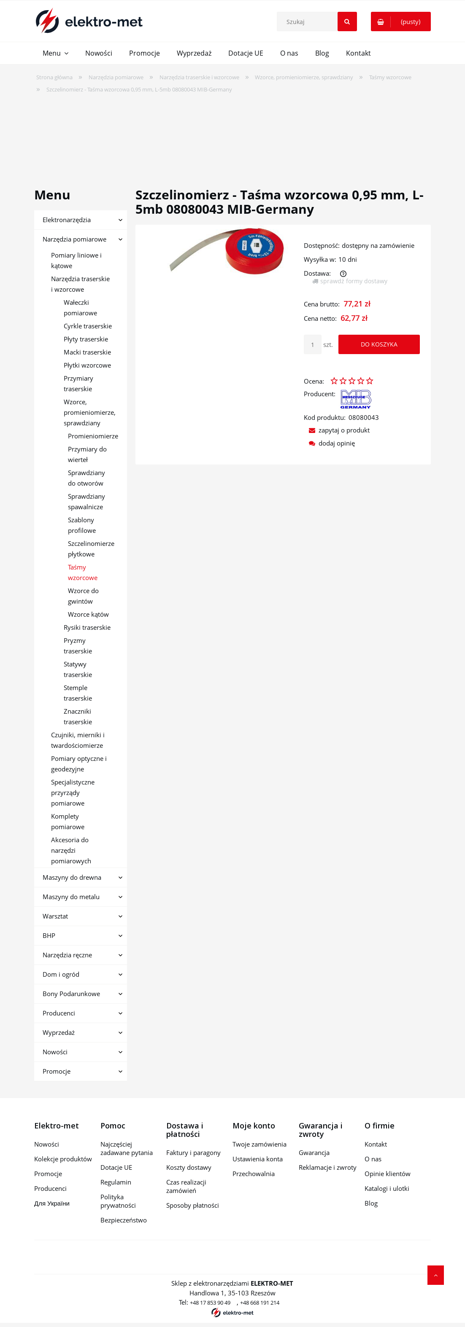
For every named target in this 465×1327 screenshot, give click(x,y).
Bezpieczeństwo (123, 1220)
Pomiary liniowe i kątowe (76, 260)
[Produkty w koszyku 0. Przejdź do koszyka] (401, 21)
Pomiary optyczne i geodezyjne (79, 763)
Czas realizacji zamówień (186, 1186)
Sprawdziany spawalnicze (86, 501)
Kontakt (376, 1144)
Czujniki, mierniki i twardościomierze (78, 740)
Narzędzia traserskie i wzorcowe (80, 283)
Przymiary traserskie (78, 383)
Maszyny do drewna (72, 877)
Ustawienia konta (257, 1159)
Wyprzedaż (59, 1032)
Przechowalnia (253, 1173)
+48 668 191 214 (259, 1302)
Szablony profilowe (82, 525)
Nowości (55, 1052)
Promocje (56, 1071)
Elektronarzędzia (67, 219)
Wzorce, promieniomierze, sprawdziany (90, 412)
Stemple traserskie (78, 692)
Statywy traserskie (78, 669)
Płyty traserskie (86, 339)
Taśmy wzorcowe (82, 572)
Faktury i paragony (193, 1152)
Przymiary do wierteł (87, 454)
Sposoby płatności (192, 1205)
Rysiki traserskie (87, 627)
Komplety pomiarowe (67, 821)
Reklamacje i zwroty (328, 1167)
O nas (373, 1159)
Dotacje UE (116, 1167)
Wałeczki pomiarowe (80, 307)
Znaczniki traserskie (78, 716)
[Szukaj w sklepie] (318, 21)
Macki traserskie (87, 352)
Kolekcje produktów (63, 1159)
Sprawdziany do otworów (86, 477)
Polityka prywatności (118, 1201)
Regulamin (115, 1182)
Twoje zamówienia (259, 1144)
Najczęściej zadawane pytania (126, 1148)
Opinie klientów (388, 1173)
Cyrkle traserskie (88, 326)
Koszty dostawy (188, 1167)
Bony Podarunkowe (71, 993)
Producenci (59, 1013)
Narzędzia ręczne (67, 955)
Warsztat (55, 916)
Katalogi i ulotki (387, 1188)
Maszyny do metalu (71, 896)
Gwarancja (314, 1152)
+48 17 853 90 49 (210, 1302)
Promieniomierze (93, 436)
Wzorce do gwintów (83, 595)
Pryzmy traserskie (78, 645)
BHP (49, 935)
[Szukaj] (347, 21)
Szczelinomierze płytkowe (91, 548)
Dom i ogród (61, 974)
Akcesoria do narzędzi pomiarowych (71, 850)
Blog (371, 1203)
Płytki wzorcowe (87, 365)
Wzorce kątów (88, 614)
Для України (52, 1203)
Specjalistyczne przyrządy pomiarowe (73, 792)
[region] (232, 135)
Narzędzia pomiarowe (74, 239)
